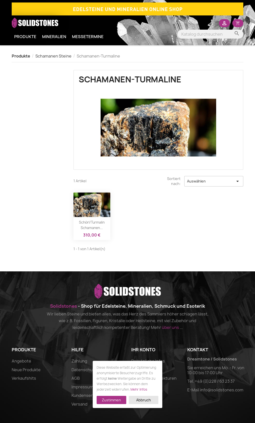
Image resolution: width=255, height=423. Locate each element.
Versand (79, 404)
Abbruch (143, 400)
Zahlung (79, 361)
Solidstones (63, 306)
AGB (75, 378)
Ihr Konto (143, 350)
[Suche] (210, 34)
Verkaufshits (24, 378)
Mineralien (54, 36)
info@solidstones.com (221, 390)
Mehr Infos (138, 389)
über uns (170, 327)
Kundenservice (85, 395)
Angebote (21, 361)
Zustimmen (111, 400)
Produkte (25, 36)
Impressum (82, 387)
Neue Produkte (26, 369)
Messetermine (88, 36)
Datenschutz (84, 369)
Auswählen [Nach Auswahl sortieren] (214, 181)
